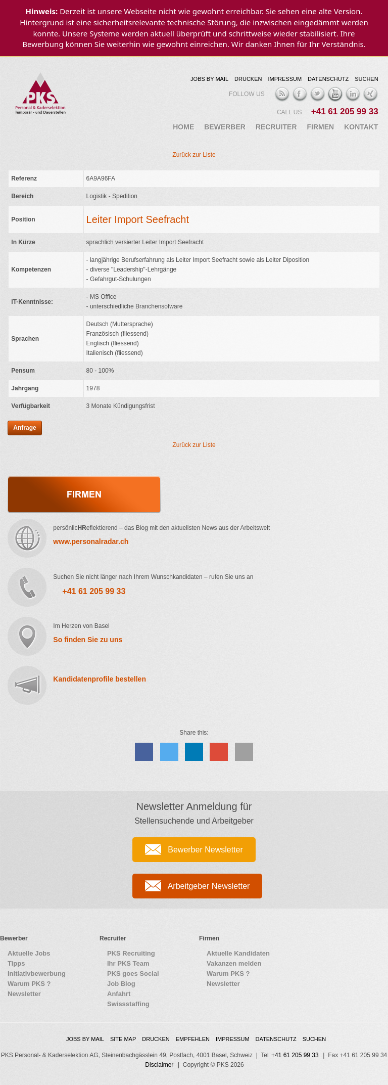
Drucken (248, 79)
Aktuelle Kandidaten (238, 953)
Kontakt (361, 127)
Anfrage (24, 427)
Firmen (320, 127)
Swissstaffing (128, 1004)
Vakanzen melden (234, 963)
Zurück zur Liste (193, 154)
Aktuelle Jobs (29, 953)
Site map (123, 1039)
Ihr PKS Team (128, 963)
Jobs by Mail (209, 79)
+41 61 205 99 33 (344, 111)
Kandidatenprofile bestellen (99, 679)
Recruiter (276, 127)
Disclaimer (159, 1064)
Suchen (366, 79)
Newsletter (24, 994)
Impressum (285, 79)
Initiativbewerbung (37, 973)
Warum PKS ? (29, 983)
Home (183, 127)
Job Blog (121, 983)
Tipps (16, 963)
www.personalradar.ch (90, 541)
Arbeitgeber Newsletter (209, 886)
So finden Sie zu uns (87, 640)
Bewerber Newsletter (205, 849)
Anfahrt (118, 994)
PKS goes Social (133, 973)
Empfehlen (193, 1039)
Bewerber (225, 127)
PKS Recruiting (131, 953)
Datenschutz (328, 79)
